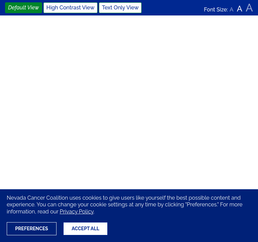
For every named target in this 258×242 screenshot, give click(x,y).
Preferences (31, 228)
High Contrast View (70, 7)
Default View (23, 7)
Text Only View (120, 7)
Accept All (85, 228)
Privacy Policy (76, 211)
